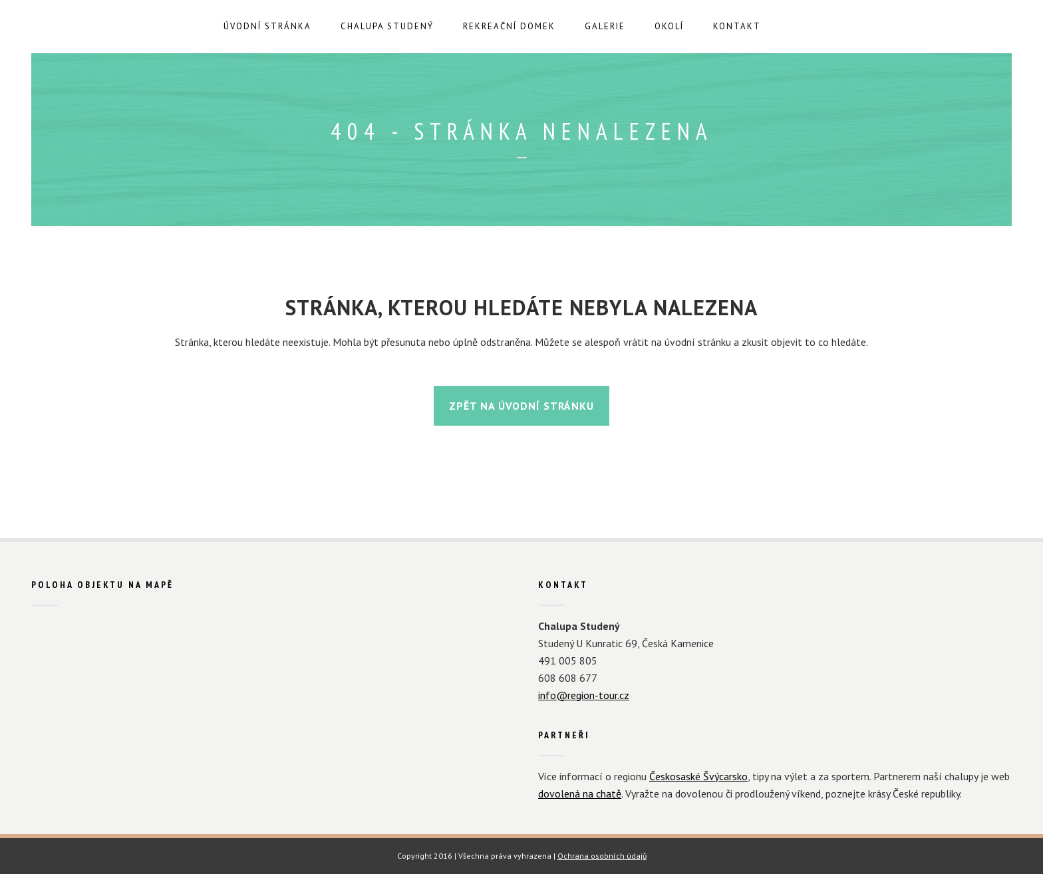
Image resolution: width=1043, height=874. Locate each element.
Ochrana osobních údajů (602, 856)
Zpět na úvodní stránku (521, 405)
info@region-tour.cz (583, 695)
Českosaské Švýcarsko (698, 776)
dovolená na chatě (579, 793)
